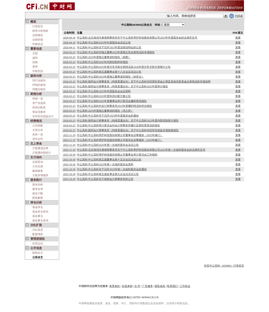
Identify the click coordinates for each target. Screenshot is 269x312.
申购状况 (37, 44)
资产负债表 (39, 103)
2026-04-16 (69, 37)
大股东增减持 (40, 175)
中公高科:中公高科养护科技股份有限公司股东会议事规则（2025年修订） (120, 140)
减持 (35, 57)
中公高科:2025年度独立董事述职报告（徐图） (104, 57)
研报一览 (37, 98)
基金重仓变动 (40, 220)
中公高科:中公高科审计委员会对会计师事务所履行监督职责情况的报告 (118, 125)
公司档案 (37, 125)
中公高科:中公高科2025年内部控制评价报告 (102, 62)
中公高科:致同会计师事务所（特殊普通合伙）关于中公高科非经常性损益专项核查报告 (128, 130)
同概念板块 (39, 89)
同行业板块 (39, 80)
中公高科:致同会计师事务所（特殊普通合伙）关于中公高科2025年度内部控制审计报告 (128, 120)
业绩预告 (37, 35)
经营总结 (37, 243)
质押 (35, 66)
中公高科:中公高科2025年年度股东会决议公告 (104, 42)
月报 (35, 53)
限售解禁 (37, 197)
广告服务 (147, 286)
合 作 (137, 286)
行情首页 (37, 26)
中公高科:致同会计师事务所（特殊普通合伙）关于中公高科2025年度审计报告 (122, 86)
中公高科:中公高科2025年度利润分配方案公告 (104, 96)
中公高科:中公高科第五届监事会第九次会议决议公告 (108, 174)
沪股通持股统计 (41, 152)
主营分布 (37, 130)
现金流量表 (39, 111)
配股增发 (37, 234)
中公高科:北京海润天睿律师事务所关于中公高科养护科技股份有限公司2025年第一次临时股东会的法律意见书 (141, 149)
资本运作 (37, 138)
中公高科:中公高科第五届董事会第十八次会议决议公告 (109, 71)
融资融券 (37, 170)
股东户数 (37, 193)
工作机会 (185, 286)
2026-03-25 (69, 52)
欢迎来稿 (127, 286)
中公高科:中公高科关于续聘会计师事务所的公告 (105, 179)
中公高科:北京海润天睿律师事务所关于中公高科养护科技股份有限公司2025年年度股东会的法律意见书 (137, 37)
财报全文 (37, 252)
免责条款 (114, 286)
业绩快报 (37, 39)
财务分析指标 (40, 30)
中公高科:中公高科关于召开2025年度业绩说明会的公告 (109, 47)
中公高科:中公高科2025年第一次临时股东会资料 (105, 164)
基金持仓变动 (40, 211)
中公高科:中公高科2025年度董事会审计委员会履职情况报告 (112, 101)
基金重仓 (37, 216)
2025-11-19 (69, 135)
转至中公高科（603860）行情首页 (224, 265)
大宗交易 (37, 166)
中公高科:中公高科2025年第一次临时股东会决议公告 (108, 144)
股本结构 (37, 184)
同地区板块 (39, 84)
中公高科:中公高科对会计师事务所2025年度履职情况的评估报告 (114, 105)
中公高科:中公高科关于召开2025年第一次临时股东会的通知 (112, 169)
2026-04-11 (69, 47)
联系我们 (172, 286)
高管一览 (37, 134)
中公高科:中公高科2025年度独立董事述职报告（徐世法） (110, 76)
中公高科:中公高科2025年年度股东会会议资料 (104, 91)
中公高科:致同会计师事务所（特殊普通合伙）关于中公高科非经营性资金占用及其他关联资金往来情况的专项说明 (144, 81)
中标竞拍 (37, 71)
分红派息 (37, 229)
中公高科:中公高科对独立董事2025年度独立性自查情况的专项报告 (116, 52)
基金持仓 (37, 207)
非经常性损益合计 (43, 116)
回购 (35, 62)
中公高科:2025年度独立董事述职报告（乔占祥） (105, 110)
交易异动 (37, 162)
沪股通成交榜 (40, 148)
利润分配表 (39, 107)
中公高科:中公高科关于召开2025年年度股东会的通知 (108, 115)
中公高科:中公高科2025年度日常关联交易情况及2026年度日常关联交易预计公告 (124, 66)
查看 (238, 37)
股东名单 (37, 189)
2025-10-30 (69, 154)
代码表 (239, 16)
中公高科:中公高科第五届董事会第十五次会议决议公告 (109, 159)
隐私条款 (160, 286)
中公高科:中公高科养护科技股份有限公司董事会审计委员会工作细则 (117, 154)
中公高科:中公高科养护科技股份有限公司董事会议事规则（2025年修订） (120, 135)
